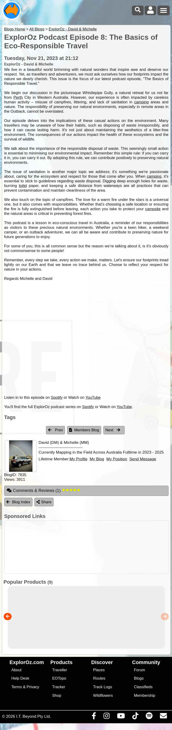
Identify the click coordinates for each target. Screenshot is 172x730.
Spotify (57, 397)
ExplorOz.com (27, 662)
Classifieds (143, 687)
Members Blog (84, 430)
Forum (139, 670)
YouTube (93, 397)
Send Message (142, 459)
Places (99, 670)
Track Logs (102, 687)
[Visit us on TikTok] (135, 717)
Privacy (33, 687)
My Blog (97, 459)
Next (112, 430)
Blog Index (18, 502)
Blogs (139, 678)
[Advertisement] (88, 547)
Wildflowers (103, 695)
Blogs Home (14, 29)
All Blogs (36, 29)
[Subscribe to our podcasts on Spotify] (149, 717)
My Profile (79, 459)
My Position (116, 459)
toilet (23, 185)
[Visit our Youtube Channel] (121, 717)
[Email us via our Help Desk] (163, 717)
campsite (153, 209)
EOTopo (59, 678)
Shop (56, 695)
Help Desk (20, 678)
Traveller (59, 670)
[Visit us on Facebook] (94, 717)
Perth (18, 97)
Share (43, 502)
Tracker (58, 687)
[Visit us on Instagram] (106, 717)
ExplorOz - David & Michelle (73, 29)
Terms (16, 687)
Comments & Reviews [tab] (43, 490)
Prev (55, 430)
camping (141, 102)
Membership (144, 695)
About (16, 670)
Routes (99, 678)
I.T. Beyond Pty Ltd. (33, 716)
